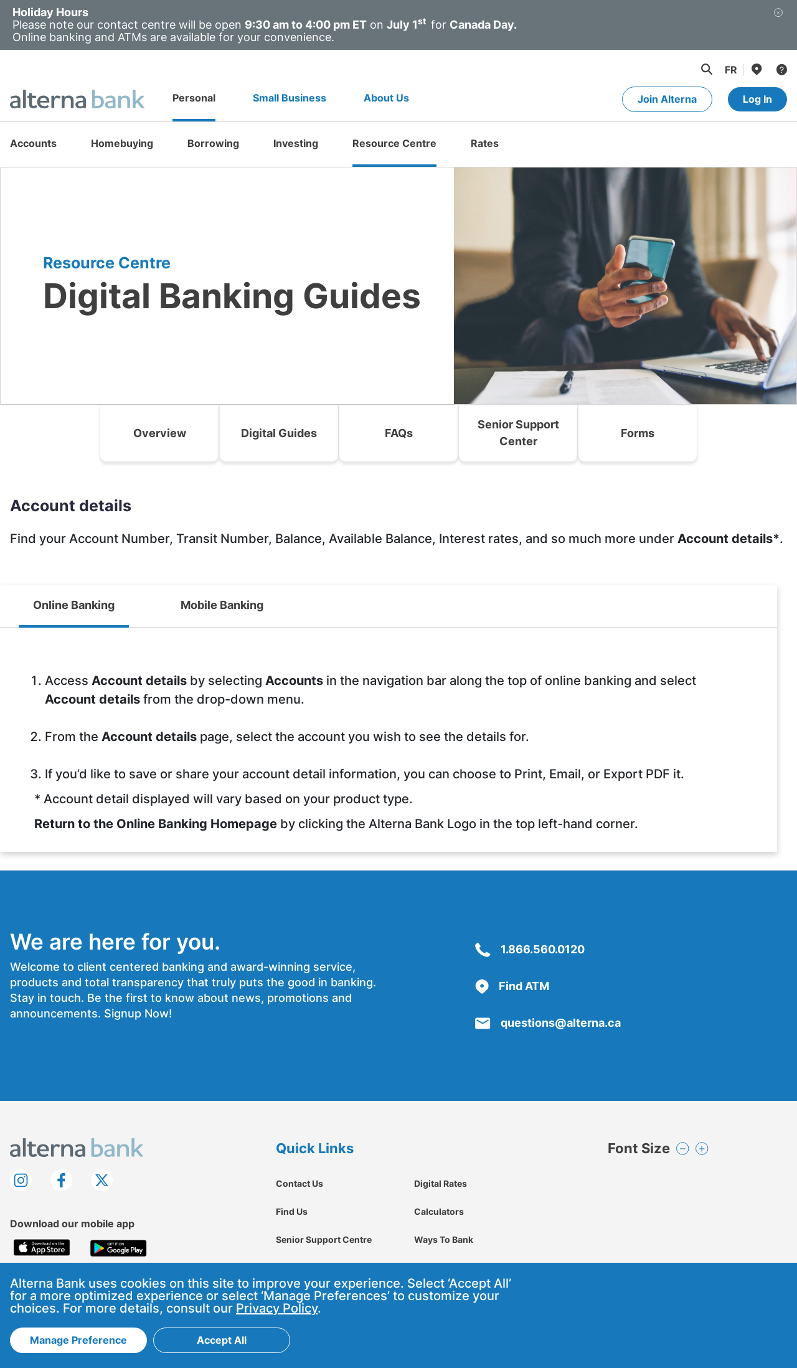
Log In (757, 99)
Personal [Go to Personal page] (193, 98)
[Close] (778, 25)
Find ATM (512, 986)
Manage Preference (78, 1340)
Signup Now (136, 1013)
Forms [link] (637, 433)
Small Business (289, 98)
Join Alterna (667, 99)
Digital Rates (440, 1183)
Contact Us (299, 1183)
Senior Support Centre (324, 1239)
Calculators (439, 1211)
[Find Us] (756, 69)
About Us (386, 98)
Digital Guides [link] (279, 433)
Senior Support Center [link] (518, 433)
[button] (706, 69)
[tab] (74, 606)
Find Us (292, 1211)
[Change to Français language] (731, 70)
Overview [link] (159, 433)
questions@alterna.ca (548, 1022)
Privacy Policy (277, 1308)
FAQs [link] (399, 433)
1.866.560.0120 (530, 949)
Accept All (222, 1340)
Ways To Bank (443, 1239)
